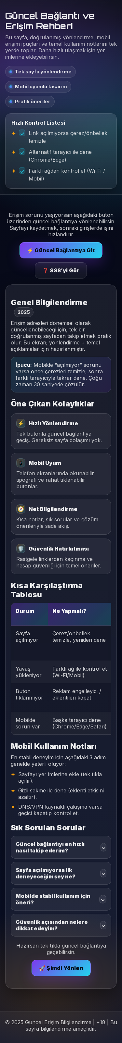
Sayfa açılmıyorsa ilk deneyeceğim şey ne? (61, 873)
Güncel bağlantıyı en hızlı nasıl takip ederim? (61, 847)
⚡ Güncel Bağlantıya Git (61, 250)
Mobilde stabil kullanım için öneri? (61, 899)
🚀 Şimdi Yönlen (61, 968)
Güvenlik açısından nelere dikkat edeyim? (61, 925)
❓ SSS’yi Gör (60, 270)
